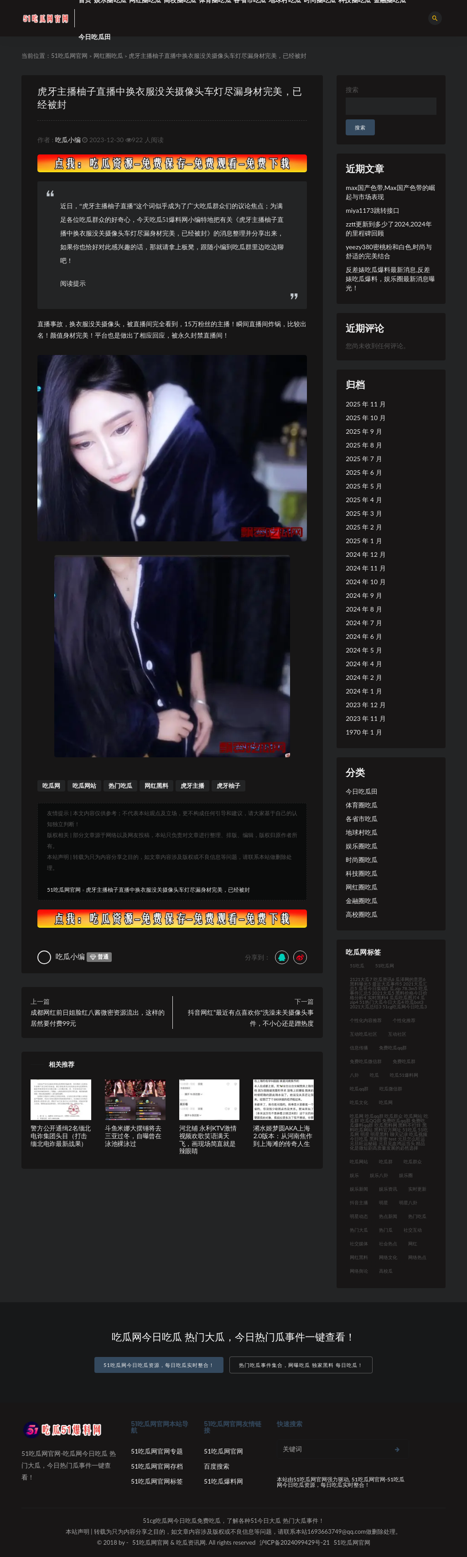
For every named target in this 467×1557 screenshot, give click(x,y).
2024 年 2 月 (364, 677)
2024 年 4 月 (364, 664)
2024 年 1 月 (364, 691)
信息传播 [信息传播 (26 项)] (359, 1047)
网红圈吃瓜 (108, 55)
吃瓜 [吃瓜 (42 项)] (374, 1075)
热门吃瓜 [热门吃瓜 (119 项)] (417, 1216)
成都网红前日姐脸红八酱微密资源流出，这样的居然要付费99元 (98, 1017)
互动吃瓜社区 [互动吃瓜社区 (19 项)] (363, 1034)
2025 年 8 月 (364, 445)
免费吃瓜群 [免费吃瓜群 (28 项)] (404, 1061)
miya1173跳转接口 (372, 210)
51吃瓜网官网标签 (157, 1481)
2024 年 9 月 (364, 595)
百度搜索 (216, 1466)
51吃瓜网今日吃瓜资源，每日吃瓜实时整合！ (159, 1365)
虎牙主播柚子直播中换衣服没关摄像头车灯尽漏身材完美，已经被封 (168, 889)
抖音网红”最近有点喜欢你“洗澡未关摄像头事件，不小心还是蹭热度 (251, 1017)
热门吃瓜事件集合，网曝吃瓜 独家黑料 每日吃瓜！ (301, 1365)
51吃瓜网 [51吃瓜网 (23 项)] (384, 965)
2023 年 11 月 (365, 718)
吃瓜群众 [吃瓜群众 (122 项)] (413, 1161)
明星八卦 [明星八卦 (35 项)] (408, 1202)
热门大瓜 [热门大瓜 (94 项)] (359, 1230)
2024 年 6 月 (364, 636)
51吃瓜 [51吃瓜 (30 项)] (357, 965)
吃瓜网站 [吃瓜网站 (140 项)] (359, 1161)
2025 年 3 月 (364, 513)
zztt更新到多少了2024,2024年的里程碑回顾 (388, 228)
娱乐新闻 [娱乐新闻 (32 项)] (359, 1189)
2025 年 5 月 (364, 486)
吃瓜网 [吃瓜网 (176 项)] (386, 1102)
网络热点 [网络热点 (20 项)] (417, 1257)
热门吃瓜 (120, 785)
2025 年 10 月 (365, 417)
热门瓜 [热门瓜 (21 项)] (386, 1230)
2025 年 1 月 (364, 541)
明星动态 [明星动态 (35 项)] (359, 1216)
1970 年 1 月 (364, 732)
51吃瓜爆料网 (223, 1481)
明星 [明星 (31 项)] (383, 1202)
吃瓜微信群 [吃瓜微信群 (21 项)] (390, 1088)
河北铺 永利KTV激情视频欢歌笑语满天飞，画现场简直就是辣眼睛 (208, 1139)
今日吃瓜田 (94, 37)
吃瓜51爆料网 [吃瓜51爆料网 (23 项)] (404, 1075)
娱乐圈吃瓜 (362, 846)
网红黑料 (156, 785)
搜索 (352, 89)
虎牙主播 (192, 785)
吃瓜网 (51, 785)
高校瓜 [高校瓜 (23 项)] (386, 1271)
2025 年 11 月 (365, 404)
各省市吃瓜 (362, 818)
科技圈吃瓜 (362, 873)
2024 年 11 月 (365, 568)
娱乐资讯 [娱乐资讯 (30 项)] (388, 1189)
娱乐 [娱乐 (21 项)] (354, 1175)
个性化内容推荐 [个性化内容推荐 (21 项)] (366, 1020)
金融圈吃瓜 (362, 900)
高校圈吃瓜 (362, 914)
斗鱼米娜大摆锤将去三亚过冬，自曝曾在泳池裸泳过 (133, 1135)
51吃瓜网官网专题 (157, 1451)
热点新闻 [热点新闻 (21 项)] (388, 1216)
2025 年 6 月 (364, 472)
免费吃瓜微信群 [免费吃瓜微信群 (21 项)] (366, 1061)
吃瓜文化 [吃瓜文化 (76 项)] (359, 1102)
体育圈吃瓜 (362, 805)
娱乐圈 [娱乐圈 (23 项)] (406, 1175)
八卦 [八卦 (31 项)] (354, 1075)
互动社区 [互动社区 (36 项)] (397, 1034)
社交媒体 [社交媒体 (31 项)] (359, 1243)
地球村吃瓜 (362, 832)
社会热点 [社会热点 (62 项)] (388, 1243)
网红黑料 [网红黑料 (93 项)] (359, 1257)
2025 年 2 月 (364, 527)
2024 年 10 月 (365, 582)
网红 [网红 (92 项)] (412, 1243)
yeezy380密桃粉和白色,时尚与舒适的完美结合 (389, 251)
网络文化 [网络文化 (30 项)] (388, 1257)
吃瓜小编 (68, 140)
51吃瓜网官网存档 (157, 1466)
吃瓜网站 (84, 785)
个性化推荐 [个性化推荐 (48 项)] (404, 1020)
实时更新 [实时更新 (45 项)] (417, 1189)
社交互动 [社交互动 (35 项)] (413, 1230)
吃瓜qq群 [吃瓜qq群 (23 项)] (359, 1088)
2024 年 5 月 (364, 650)
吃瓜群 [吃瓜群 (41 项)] (386, 1161)
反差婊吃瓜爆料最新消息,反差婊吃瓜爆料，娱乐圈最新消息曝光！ (390, 279)
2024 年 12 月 (365, 554)
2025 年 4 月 (364, 500)
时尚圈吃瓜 (362, 859)
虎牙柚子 (228, 785)
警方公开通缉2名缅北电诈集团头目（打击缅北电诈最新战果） (61, 1135)
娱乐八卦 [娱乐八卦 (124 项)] (379, 1175)
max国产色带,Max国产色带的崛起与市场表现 (390, 192)
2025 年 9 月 (364, 431)
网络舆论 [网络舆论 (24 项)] (359, 1271)
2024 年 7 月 (364, 623)
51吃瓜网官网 (69, 55)
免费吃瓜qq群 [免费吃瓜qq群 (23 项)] (393, 1047)
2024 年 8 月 (364, 609)
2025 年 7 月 (364, 458)
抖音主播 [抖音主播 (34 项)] (359, 1202)
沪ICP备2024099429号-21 (294, 1542)
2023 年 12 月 (365, 705)
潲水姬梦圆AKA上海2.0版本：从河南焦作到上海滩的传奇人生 (282, 1135)
